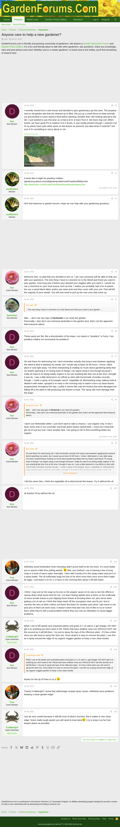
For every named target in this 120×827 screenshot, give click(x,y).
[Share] (112, 105)
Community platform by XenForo (60, 824)
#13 (115, 621)
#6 (116, 331)
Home (7, 19)
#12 (115, 587)
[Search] (116, 19)
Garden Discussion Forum (96, 43)
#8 (116, 400)
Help (104, 819)
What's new (32, 19)
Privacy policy (94, 819)
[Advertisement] (60, 78)
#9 (116, 443)
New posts (6, 24)
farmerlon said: (32, 405)
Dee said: (30, 449)
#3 (116, 198)
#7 (116, 356)
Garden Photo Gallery (56, 19)
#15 (115, 686)
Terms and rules (79, 819)
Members (78, 19)
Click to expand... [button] (70, 473)
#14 (115, 649)
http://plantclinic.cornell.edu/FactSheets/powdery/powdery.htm (54, 184)
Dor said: (30, 305)
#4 (116, 272)
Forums (18, 19)
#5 (116, 299)
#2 (116, 173)
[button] (41, 19)
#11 (115, 562)
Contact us (65, 819)
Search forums (19, 24)
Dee (6, 39)
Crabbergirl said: (33, 655)
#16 (115, 712)
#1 (116, 105)
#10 (115, 488)
